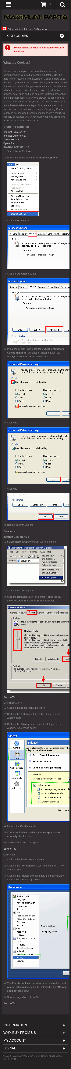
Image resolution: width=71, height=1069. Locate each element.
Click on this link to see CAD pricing (24, 29)
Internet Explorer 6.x (14, 135)
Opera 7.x (8, 143)
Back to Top (9, 531)
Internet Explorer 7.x (14, 132)
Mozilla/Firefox (11, 139)
